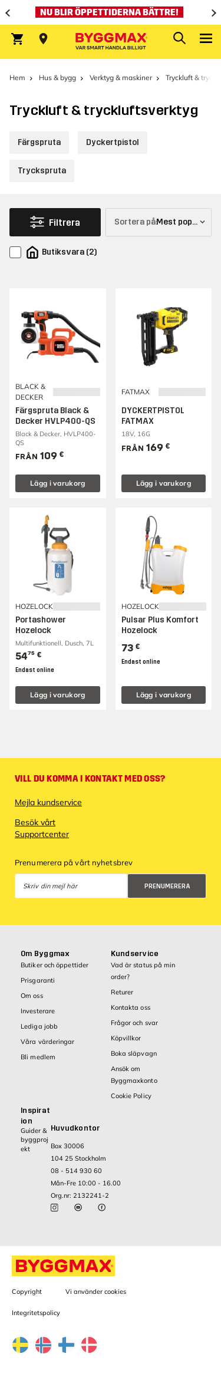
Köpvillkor (126, 1038)
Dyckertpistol (112, 142)
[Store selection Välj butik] (43, 39)
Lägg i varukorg (57, 483)
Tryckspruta (42, 171)
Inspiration (35, 1116)
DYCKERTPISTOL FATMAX (152, 416)
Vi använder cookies (95, 1291)
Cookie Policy (131, 1096)
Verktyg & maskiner (121, 77)
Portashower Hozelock (40, 625)
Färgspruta (39, 142)
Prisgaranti (38, 980)
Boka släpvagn (134, 1053)
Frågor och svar (135, 1023)
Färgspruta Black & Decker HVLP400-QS (55, 416)
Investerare (38, 1011)
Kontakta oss (130, 1007)
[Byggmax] (110, 42)
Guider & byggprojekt (34, 1139)
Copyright (27, 1291)
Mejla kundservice (48, 802)
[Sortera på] (158, 222)
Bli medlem (38, 1057)
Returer (122, 992)
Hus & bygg (57, 77)
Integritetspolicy (36, 1313)
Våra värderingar (48, 1041)
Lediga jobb (39, 1026)
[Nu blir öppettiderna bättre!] (110, 12)
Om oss (32, 995)
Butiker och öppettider (54, 965)
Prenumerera (167, 886)
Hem (17, 77)
